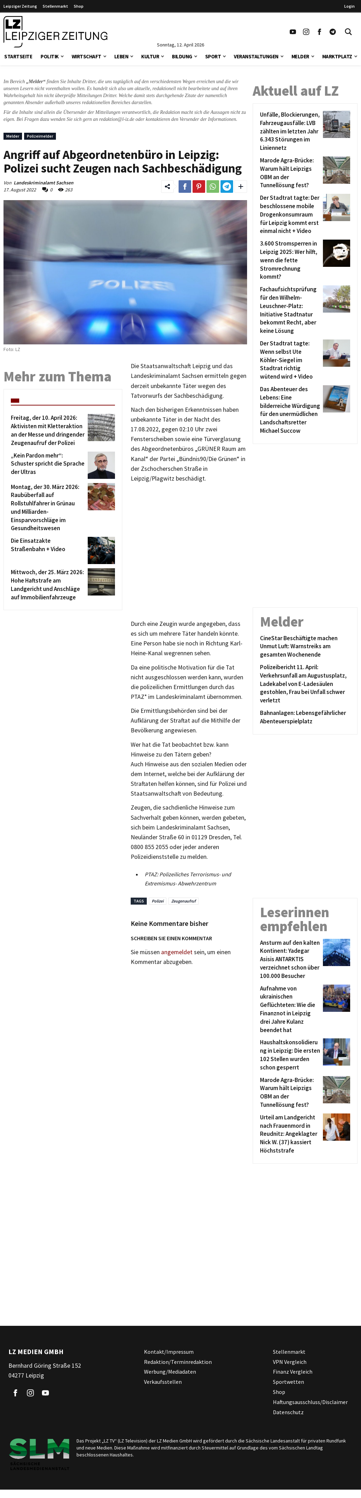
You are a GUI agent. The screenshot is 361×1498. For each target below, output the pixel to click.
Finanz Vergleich (292, 1371)
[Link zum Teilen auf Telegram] (227, 186)
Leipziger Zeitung (20, 6)
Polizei (158, 901)
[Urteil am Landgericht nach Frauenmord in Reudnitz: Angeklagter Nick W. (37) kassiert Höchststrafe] (290, 1134)
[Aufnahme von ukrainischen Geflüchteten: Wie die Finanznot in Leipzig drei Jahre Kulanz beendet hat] (290, 1010)
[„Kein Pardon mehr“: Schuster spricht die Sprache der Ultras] (48, 465)
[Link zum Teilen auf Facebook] (185, 186)
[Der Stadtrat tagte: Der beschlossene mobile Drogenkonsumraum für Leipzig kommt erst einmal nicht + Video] (290, 214)
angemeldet (177, 952)
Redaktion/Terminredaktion (178, 1361)
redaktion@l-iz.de (117, 119)
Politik (50, 56)
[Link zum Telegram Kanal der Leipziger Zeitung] (332, 31)
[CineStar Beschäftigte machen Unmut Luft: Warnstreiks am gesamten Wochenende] (305, 646)
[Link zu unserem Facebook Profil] (319, 31)
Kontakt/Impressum (169, 1351)
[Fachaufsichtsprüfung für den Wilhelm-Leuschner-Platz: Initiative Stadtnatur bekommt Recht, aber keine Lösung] (290, 310)
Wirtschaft (86, 56)
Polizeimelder (40, 136)
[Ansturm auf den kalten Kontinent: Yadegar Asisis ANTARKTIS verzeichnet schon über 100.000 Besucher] (290, 959)
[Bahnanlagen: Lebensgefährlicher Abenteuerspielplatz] (305, 717)
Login (349, 6)
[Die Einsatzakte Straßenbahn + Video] (48, 550)
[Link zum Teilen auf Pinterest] (199, 186)
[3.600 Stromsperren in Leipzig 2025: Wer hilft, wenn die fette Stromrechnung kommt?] (290, 260)
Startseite (18, 56)
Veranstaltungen (256, 56)
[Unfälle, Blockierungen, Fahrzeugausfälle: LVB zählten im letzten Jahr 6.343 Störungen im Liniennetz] (290, 131)
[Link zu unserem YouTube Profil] (292, 31)
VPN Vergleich (289, 1361)
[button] (62, 56)
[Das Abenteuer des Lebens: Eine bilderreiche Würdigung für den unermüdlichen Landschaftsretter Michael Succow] (290, 410)
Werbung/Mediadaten (170, 1371)
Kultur (150, 56)
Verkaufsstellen (163, 1381)
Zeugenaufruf (183, 901)
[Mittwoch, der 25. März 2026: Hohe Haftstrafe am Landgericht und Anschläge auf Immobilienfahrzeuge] (48, 584)
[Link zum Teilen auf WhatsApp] (213, 186)
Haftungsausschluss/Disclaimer (310, 1401)
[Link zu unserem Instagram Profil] (306, 31)
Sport (213, 56)
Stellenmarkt (55, 6)
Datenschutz (288, 1412)
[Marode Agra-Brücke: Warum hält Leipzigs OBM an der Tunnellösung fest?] (290, 173)
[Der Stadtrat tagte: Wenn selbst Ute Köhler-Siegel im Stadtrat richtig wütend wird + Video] (290, 360)
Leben (121, 56)
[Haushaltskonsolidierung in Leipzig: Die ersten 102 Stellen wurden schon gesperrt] (290, 1055)
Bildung (182, 56)
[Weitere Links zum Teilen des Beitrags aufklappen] (240, 186)
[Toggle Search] (348, 32)
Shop (79, 6)
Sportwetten (288, 1381)
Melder (300, 56)
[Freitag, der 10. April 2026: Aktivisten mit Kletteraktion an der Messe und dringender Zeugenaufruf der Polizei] (48, 430)
